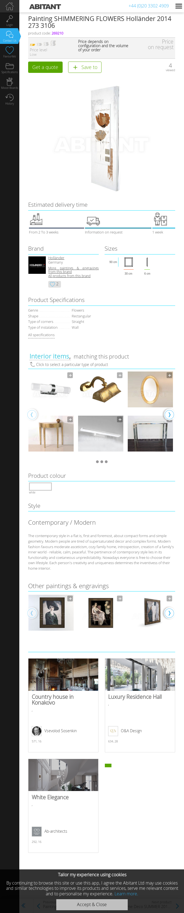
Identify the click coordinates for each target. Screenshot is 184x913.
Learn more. (126, 894)
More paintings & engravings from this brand (73, 270)
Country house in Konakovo (63, 705)
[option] (51, 414)
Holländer (56, 258)
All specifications (41, 334)
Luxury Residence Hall (140, 705)
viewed (170, 69)
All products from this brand (69, 276)
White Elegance (63, 806)
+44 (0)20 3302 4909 (149, 6)
